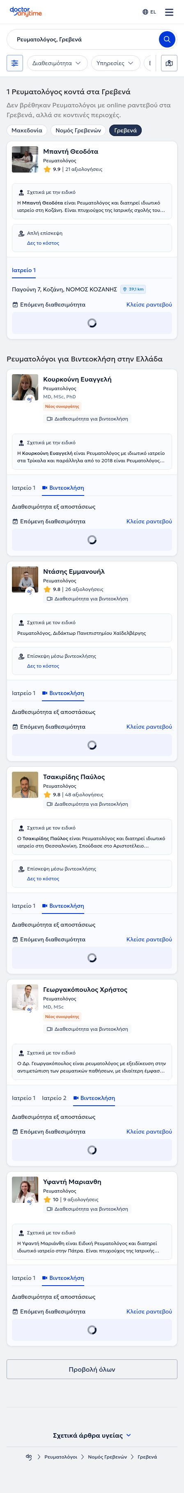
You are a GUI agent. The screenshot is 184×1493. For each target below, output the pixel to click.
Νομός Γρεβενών (78, 130)
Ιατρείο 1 (24, 270)
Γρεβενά (125, 130)
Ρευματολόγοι (60, 1457)
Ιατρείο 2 (54, 1098)
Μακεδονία (27, 130)
